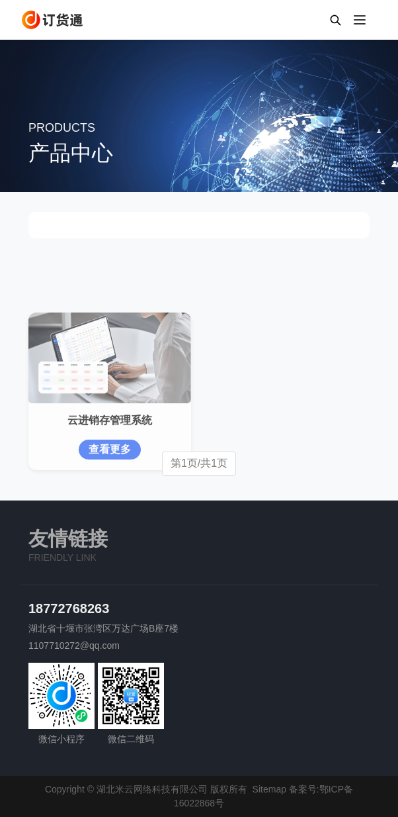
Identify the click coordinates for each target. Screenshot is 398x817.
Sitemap (269, 789)
